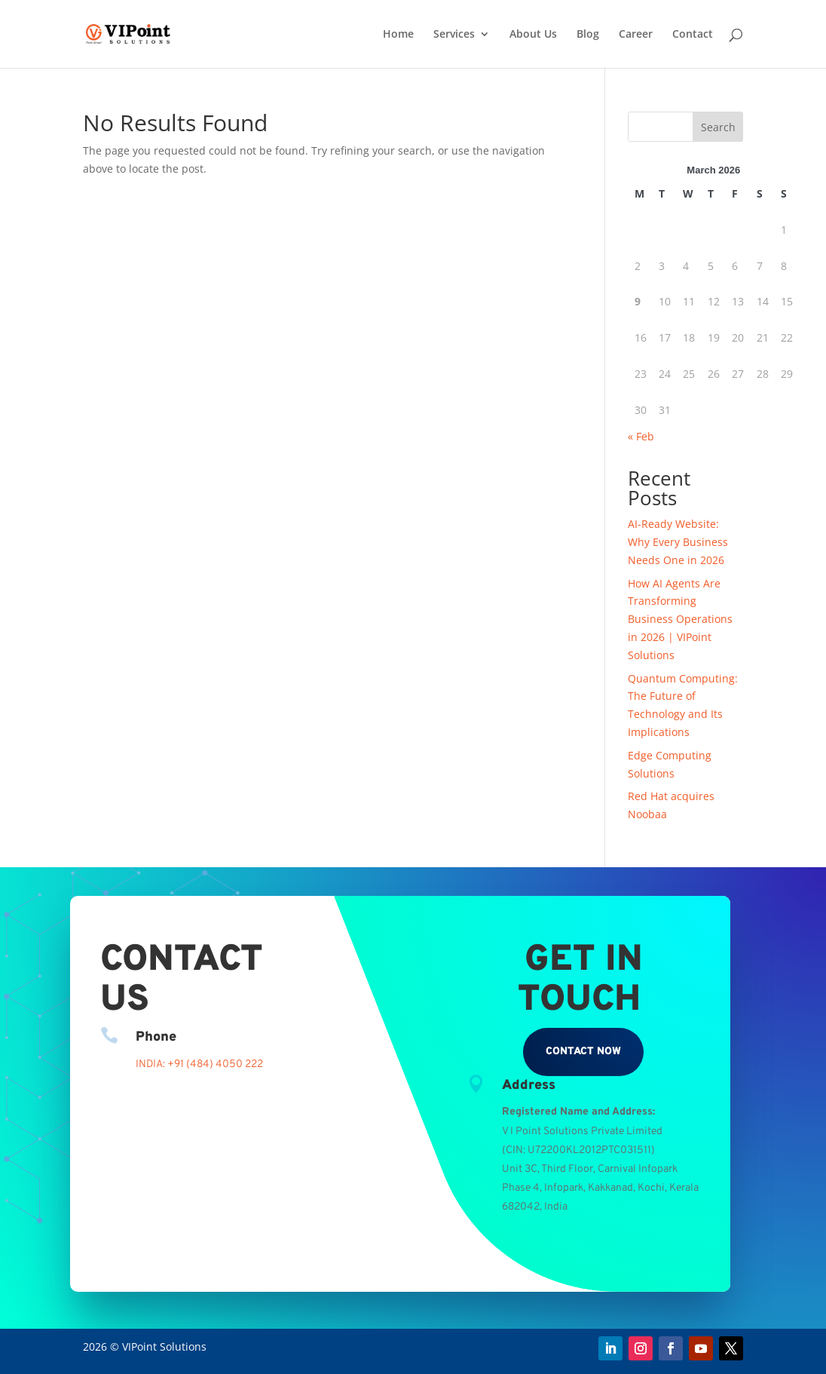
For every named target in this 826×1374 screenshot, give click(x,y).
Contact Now (583, 1051)
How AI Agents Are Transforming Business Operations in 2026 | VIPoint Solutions (680, 619)
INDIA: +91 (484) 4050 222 (199, 1064)
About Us (533, 35)
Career (636, 35)
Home (398, 35)
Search (718, 127)
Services (454, 35)
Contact (692, 35)
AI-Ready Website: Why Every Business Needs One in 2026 (678, 542)
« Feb (641, 436)
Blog (588, 35)
